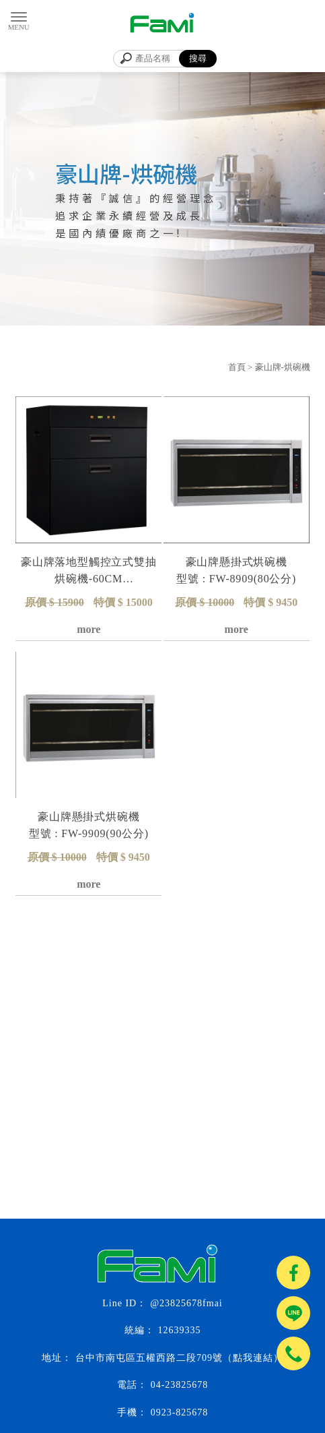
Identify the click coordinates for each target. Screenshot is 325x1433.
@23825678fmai (186, 1303)
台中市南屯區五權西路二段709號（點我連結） (179, 1358)
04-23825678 (180, 1385)
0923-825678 (180, 1412)
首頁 (237, 367)
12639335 (179, 1330)
